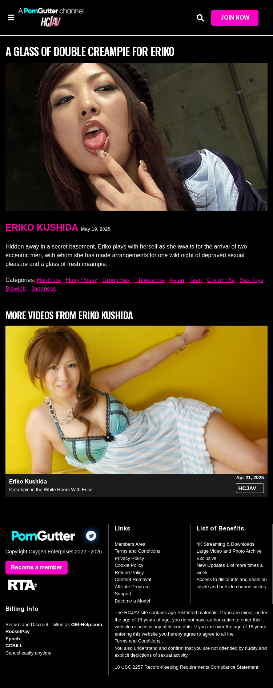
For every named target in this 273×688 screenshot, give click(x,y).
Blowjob (15, 289)
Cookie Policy (129, 565)
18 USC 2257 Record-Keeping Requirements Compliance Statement (186, 667)
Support (123, 593)
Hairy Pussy (81, 280)
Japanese (43, 289)
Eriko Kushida (41, 227)
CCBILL (14, 645)
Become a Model (132, 601)
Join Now (234, 17)
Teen (195, 280)
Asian (176, 280)
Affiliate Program (132, 586)
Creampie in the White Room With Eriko (51, 489)
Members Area (130, 544)
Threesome (150, 280)
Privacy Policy (129, 558)
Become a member (36, 567)
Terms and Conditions (137, 551)
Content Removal (133, 579)
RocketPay (17, 631)
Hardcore (49, 280)
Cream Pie (221, 280)
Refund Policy (129, 572)
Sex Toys (252, 280)
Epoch (12, 638)
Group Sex (116, 280)
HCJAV (247, 488)
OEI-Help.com (86, 624)
